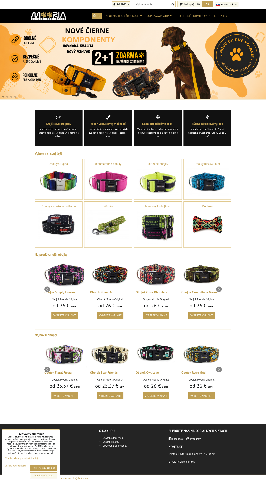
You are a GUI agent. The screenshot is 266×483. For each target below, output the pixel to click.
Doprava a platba (159, 16)
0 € (207, 4)
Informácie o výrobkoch (123, 16)
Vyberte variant (64, 315)
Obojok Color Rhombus (151, 292)
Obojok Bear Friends (104, 373)
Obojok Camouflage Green (199, 292)
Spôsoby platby (111, 441)
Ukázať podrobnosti (15, 465)
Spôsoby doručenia (113, 438)
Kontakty (220, 16)
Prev (47, 289)
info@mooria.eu (186, 461)
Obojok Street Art (102, 292)
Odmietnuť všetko (43, 475)
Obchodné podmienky (193, 16)
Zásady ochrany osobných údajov (70, 478)
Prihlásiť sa (121, 4)
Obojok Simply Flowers (59, 292)
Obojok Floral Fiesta (58, 373)
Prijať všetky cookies (44, 467)
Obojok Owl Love (147, 373)
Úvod (96, 16)
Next (219, 289)
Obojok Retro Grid (193, 373)
